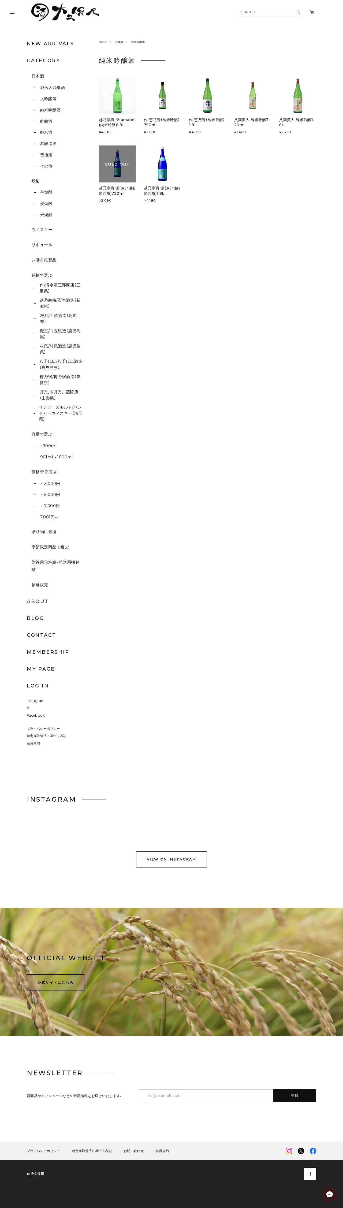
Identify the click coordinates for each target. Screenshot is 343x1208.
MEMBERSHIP (48, 652)
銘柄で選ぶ (42, 275)
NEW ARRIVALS (50, 44)
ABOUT (38, 601)
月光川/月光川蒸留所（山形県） (59, 395)
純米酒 (46, 132)
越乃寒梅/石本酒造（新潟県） (60, 303)
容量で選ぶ (42, 434)
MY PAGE (41, 669)
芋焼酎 (46, 192)
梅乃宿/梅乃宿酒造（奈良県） (60, 379)
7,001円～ (49, 516)
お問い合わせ (134, 1152)
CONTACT (41, 635)
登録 (295, 1096)
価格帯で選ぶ (44, 471)
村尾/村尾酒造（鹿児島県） (60, 349)
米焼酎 (46, 214)
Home (103, 42)
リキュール (42, 244)
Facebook (36, 717)
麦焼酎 (46, 203)
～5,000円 (50, 494)
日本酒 (38, 75)
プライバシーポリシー (43, 729)
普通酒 (46, 154)
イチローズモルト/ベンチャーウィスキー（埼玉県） (61, 413)
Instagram (35, 702)
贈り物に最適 (44, 531)
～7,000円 (50, 505)
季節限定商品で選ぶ (50, 546)
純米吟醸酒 (50, 110)
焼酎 (36, 180)
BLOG (35, 618)
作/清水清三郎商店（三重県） (60, 288)
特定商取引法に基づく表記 (46, 737)
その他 (46, 166)
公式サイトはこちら (56, 983)
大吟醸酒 (48, 98)
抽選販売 (40, 584)
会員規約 (33, 744)
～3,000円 (50, 483)
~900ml (48, 445)
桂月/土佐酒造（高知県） (58, 318)
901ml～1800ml (56, 456)
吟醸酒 (46, 121)
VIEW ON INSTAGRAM (171, 861)
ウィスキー (42, 229)
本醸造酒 (48, 143)
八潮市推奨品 (44, 260)
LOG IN (38, 686)
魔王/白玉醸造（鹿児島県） (60, 333)
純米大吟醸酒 (52, 87)
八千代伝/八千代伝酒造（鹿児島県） (60, 364)
